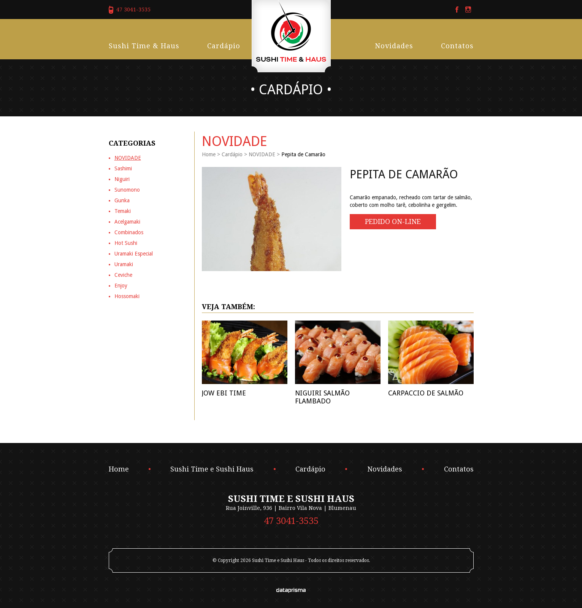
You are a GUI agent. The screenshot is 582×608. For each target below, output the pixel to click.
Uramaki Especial (133, 254)
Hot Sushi (125, 243)
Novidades (394, 46)
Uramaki (123, 264)
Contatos (457, 46)
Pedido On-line (393, 221)
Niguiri (122, 179)
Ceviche (123, 275)
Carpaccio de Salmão (425, 393)
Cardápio (223, 46)
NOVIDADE (262, 154)
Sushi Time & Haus (144, 46)
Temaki (122, 211)
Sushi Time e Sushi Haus (212, 469)
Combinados (128, 232)
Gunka (122, 200)
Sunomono (127, 190)
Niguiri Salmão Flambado (322, 397)
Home (209, 154)
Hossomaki (127, 296)
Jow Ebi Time (224, 393)
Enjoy (120, 286)
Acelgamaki (127, 222)
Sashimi (123, 168)
